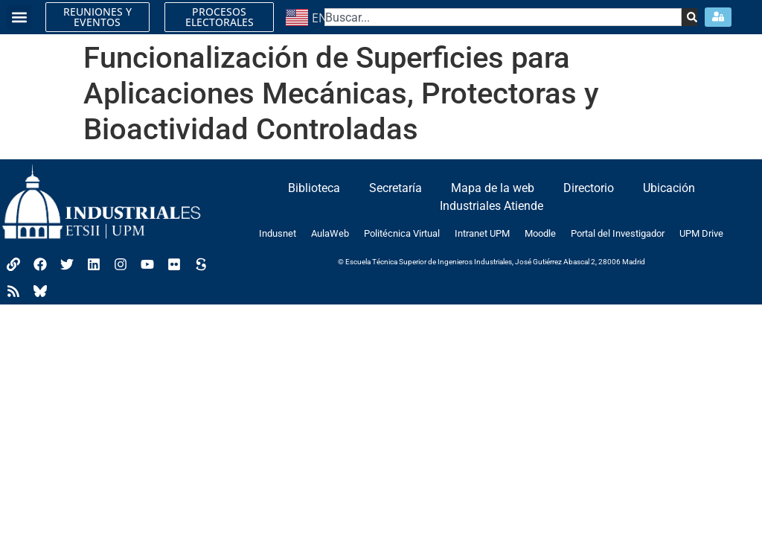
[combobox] (503, 17)
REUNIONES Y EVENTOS (97, 16)
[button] (19, 17)
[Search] (689, 17)
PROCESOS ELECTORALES (219, 16)
